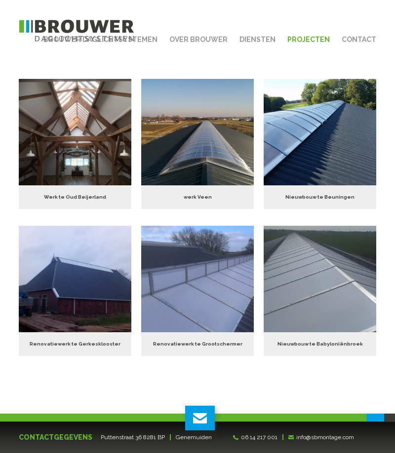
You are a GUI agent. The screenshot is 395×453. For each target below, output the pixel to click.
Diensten (257, 39)
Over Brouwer (198, 39)
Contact (359, 39)
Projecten (308, 39)
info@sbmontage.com (325, 437)
